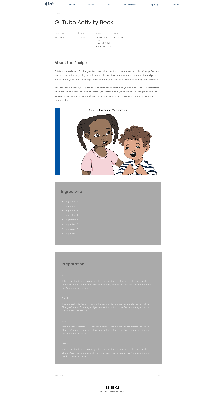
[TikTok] (117, 387)
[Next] (154, 375)
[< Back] (64, 13)
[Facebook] (107, 387)
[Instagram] (112, 387)
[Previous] (64, 375)
